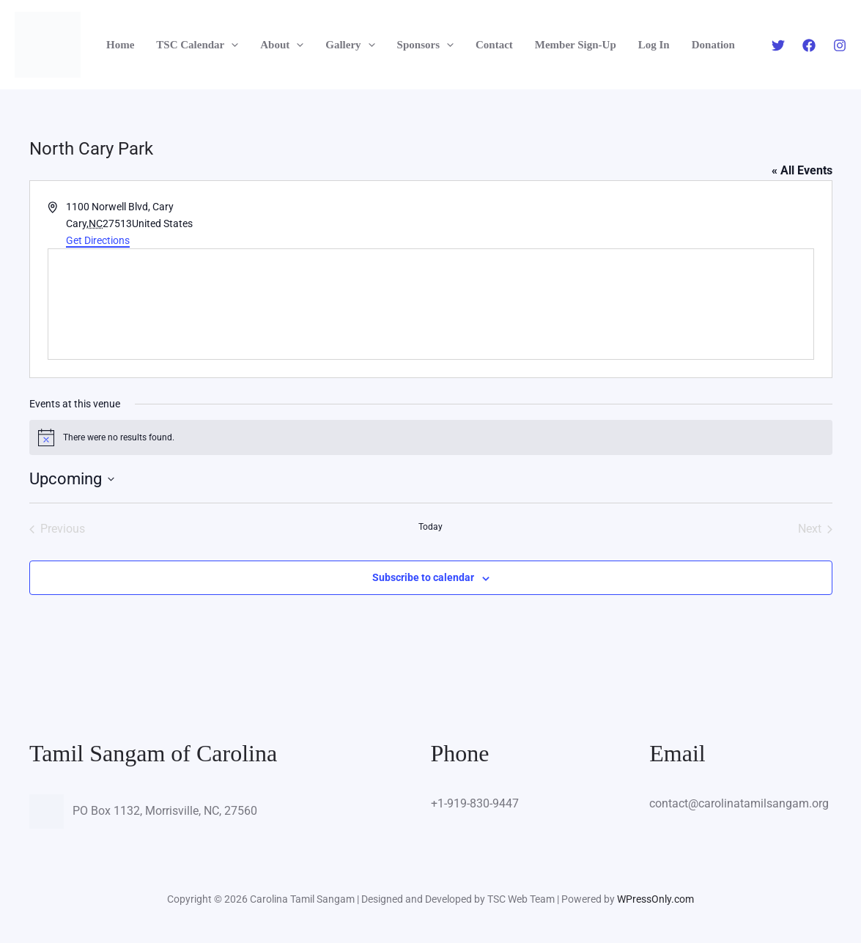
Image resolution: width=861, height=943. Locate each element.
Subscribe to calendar (423, 577)
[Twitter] (778, 45)
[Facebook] (809, 45)
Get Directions (98, 240)
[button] (231, 45)
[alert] (430, 437)
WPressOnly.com (655, 899)
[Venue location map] (430, 304)
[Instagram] (839, 45)
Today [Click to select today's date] (430, 527)
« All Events (802, 170)
